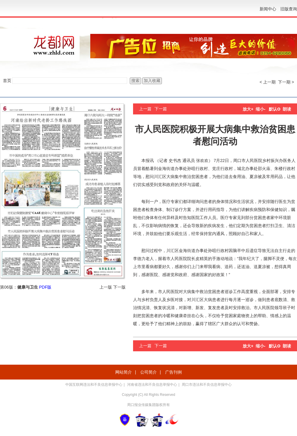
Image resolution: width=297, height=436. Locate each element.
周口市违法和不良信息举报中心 (207, 385)
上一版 (105, 287)
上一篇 (145, 108)
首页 (7, 80)
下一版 (119, 287)
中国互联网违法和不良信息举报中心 (93, 385)
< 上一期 (268, 82)
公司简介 (148, 372)
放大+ (248, 109)
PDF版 (45, 287)
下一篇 (160, 108)
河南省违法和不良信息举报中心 (152, 385)
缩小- (261, 109)
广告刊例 (173, 372)
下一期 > (286, 82)
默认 (274, 109)
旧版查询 (288, 9)
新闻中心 (268, 9)
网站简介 (123, 372)
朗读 (287, 109)
